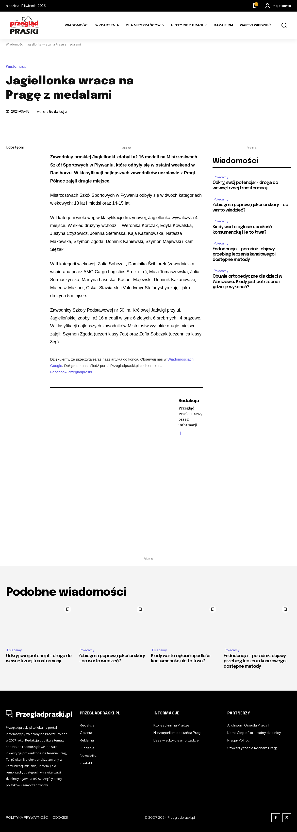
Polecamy (221, 177)
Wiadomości (14, 44)
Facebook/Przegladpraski (71, 372)
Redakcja (58, 111)
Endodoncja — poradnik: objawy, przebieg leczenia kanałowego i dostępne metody (244, 254)
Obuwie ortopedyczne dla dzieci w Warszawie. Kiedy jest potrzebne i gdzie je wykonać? (247, 281)
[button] (284, 25)
